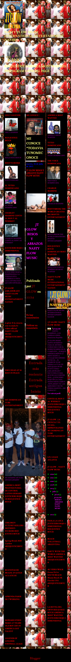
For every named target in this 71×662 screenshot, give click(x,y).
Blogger (35, 658)
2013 (52, 488)
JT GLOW (57, 329)
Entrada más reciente (35, 369)
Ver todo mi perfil (53, 393)
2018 (52, 485)
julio (54, 492)
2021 (52, 478)
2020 (52, 481)
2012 (52, 515)
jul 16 (57, 495)
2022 (52, 474)
